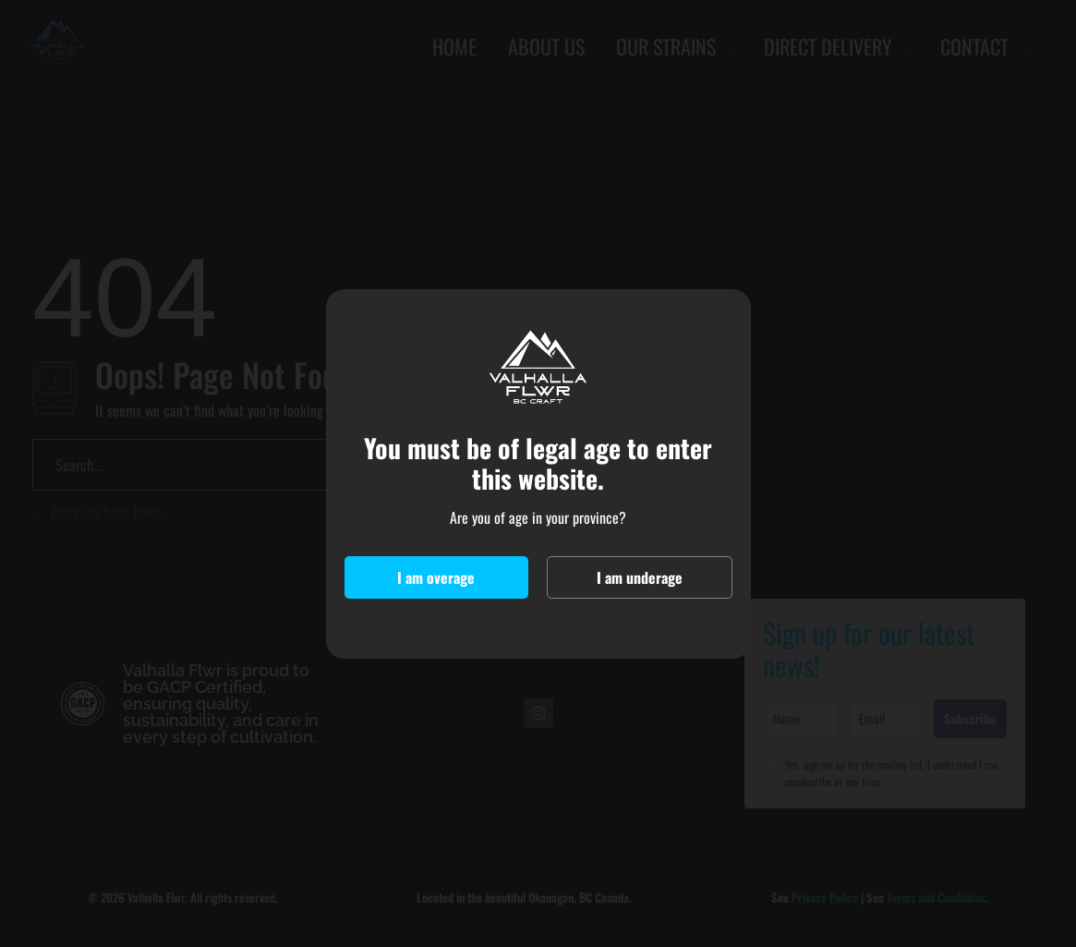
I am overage (436, 577)
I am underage (640, 577)
